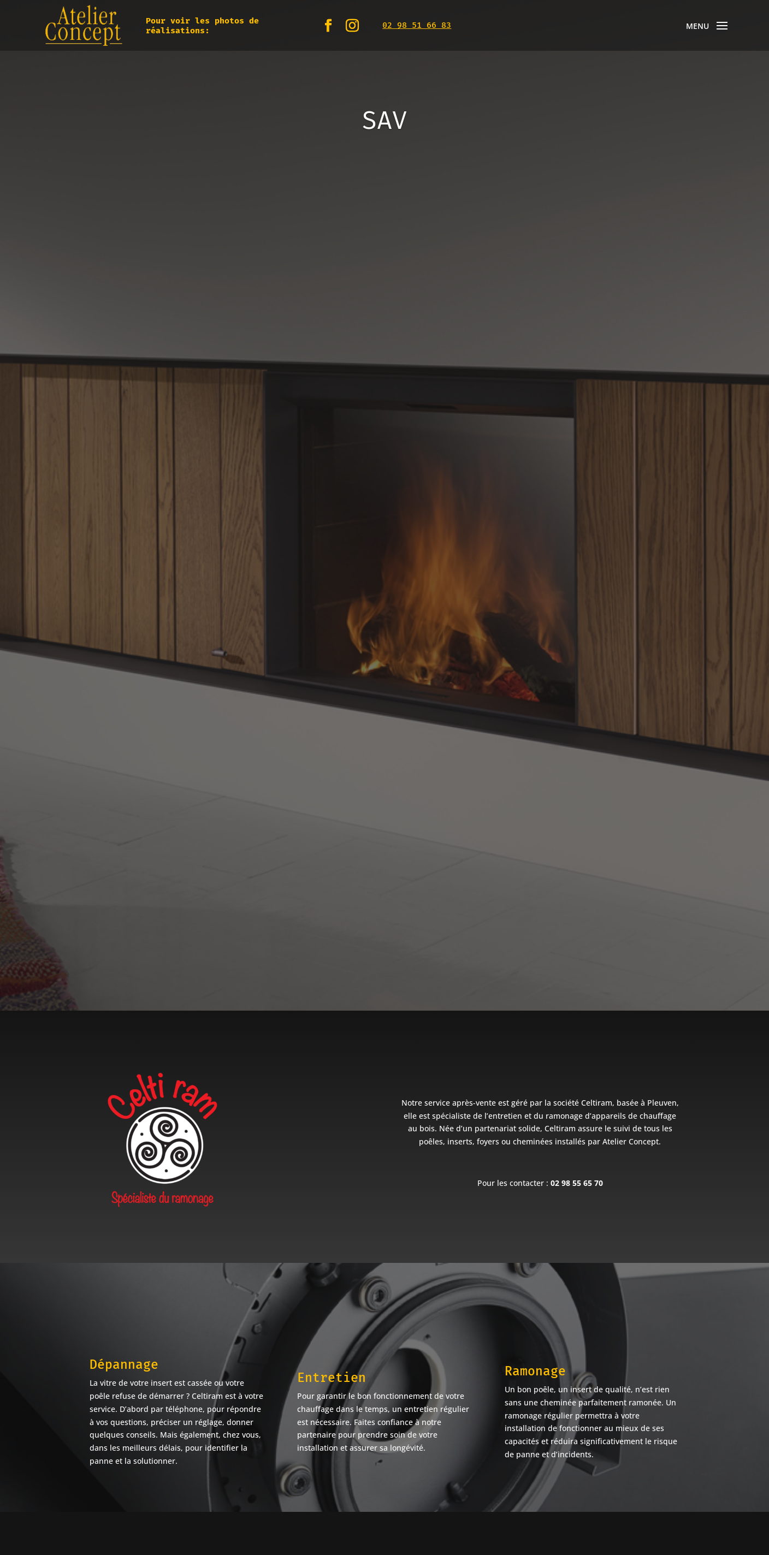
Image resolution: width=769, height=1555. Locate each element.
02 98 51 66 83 (416, 25)
